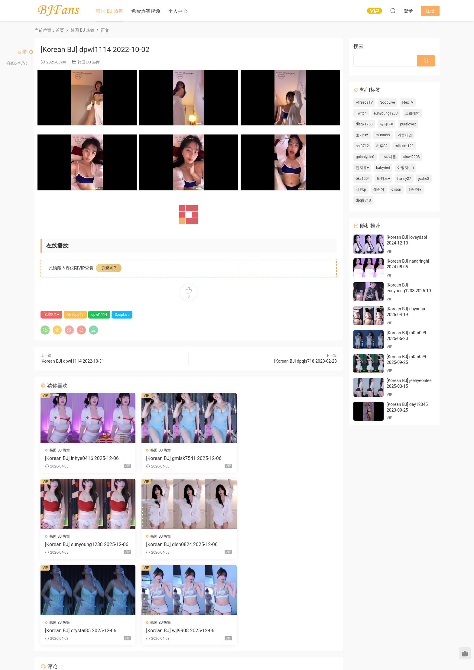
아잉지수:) (405, 168)
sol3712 (362, 146)
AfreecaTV (75, 314)
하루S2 (382, 146)
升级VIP (108, 268)
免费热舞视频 (145, 11)
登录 (193, 595)
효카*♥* (362, 135)
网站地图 (294, 650)
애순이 (378, 189)
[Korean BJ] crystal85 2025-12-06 (181, 544)
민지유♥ (362, 168)
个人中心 (177, 11)
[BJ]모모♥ (51, 314)
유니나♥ (386, 124)
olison (396, 189)
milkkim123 (404, 146)
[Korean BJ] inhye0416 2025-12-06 (82, 458)
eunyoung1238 (386, 113)
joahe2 (423, 178)
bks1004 (363, 178)
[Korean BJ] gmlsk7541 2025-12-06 (183, 458)
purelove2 (408, 124)
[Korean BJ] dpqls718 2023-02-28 (305, 361)
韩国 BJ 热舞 (109, 11)
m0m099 (382, 135)
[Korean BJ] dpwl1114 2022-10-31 (72, 361)
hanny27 (404, 178)
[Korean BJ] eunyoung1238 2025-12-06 (288, 458)
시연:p (361, 189)
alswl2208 (411, 157)
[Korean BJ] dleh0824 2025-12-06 (80, 544)
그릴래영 (412, 113)
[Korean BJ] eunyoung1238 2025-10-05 (409, 291)
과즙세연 (405, 135)
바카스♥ (383, 178)
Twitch (361, 113)
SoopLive (122, 314)
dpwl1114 (99, 314)
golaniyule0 (365, 157)
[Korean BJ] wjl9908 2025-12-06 (281, 544)
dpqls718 (363, 200)
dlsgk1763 (364, 124)
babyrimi (383, 168)
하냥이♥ (414, 189)
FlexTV (407, 102)
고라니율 (388, 157)
